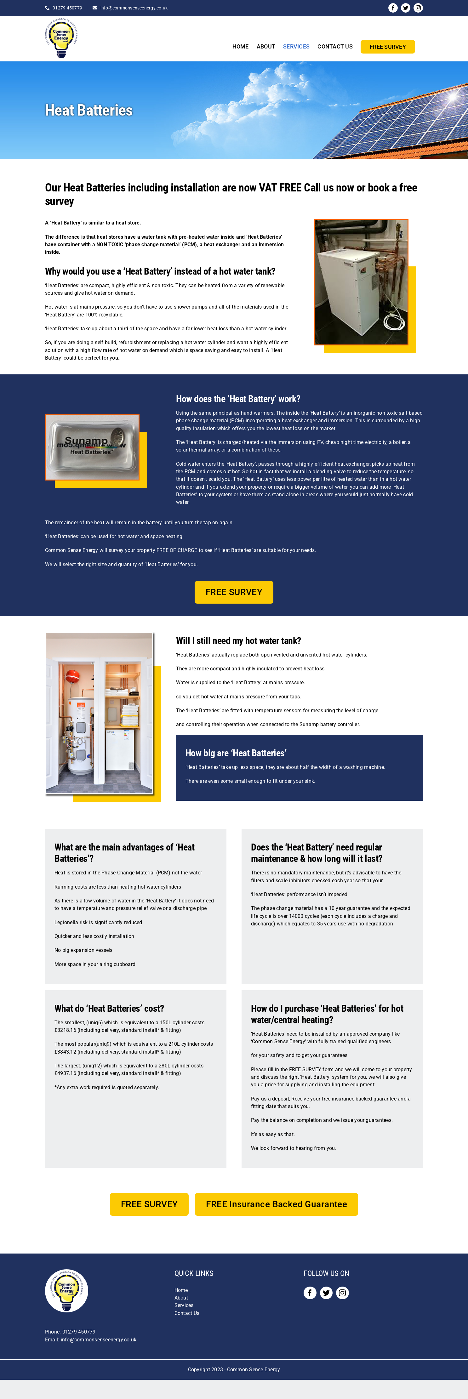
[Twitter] (326, 1293)
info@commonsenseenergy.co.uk (134, 7)
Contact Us (186, 1313)
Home (181, 1290)
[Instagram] (342, 1293)
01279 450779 (67, 7)
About (181, 1298)
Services (184, 1305)
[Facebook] (310, 1293)
